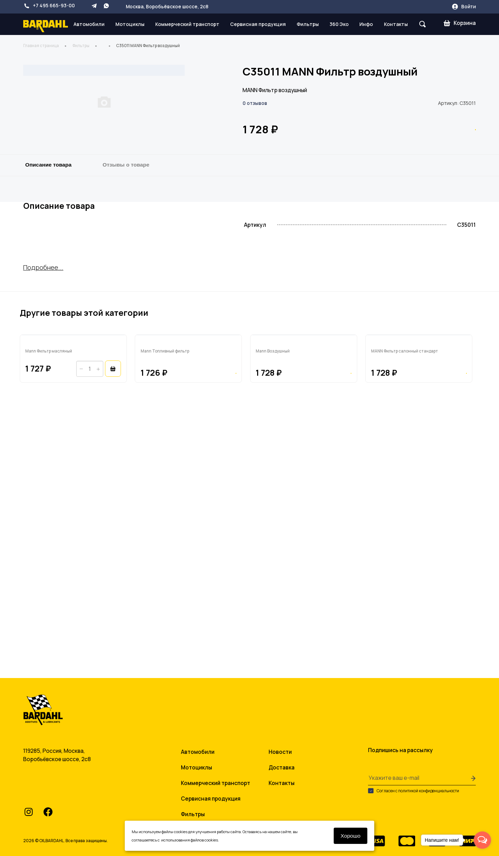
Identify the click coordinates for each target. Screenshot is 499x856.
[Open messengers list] (482, 840)
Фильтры (308, 24)
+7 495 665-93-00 (49, 5)
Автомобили (89, 24)
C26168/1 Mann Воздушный (289, 577)
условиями (170, 839)
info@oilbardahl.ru (58, 791)
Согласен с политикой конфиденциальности (413, 787)
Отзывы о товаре (126, 293)
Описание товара (48, 293)
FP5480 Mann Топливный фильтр (182, 577)
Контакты (396, 24)
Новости (280, 748)
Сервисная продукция (258, 24)
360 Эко (339, 24)
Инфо (366, 24)
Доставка (282, 764)
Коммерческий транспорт (187, 24)
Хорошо (350, 836)
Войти (464, 6)
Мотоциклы (130, 24)
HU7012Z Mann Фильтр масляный (66, 577)
